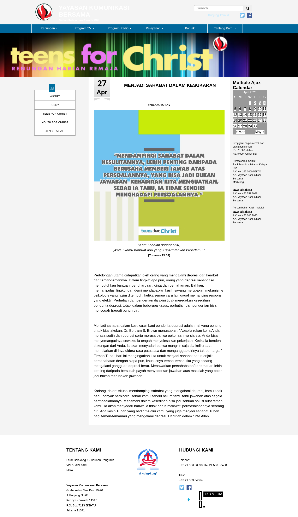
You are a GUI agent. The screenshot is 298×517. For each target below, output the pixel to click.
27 (240, 126)
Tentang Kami (225, 28)
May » (259, 132)
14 (245, 115)
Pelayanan (154, 28)
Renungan (49, 28)
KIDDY (55, 105)
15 (250, 115)
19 (235, 120)
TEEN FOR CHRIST (55, 113)
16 (255, 115)
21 (245, 120)
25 (265, 120)
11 (265, 109)
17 (260, 115)
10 (260, 109)
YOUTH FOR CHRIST (55, 122)
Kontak (190, 28)
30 (255, 126)
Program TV (84, 28)
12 (235, 115)
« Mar (240, 132)
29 (250, 126)
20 (240, 120)
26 (235, 126)
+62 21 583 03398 (191, 465)
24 (260, 120)
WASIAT (55, 96)
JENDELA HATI (55, 131)
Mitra (69, 470)
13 (240, 115)
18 (265, 115)
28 (245, 126)
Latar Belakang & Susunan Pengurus (90, 460)
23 (255, 120)
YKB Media (213, 494)
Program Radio (119, 28)
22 (250, 120)
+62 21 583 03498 (215, 465)
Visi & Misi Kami (76, 465)
